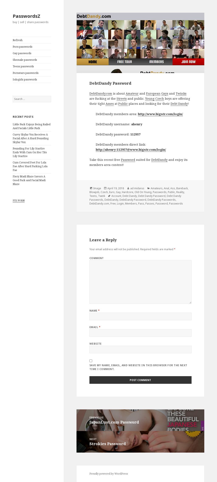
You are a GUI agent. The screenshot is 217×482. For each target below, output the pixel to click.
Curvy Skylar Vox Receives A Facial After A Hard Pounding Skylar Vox (31, 138)
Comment (96, 258)
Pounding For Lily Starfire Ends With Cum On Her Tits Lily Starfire (30, 152)
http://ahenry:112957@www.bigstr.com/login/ (131, 149)
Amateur (132, 93)
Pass (141, 203)
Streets (122, 99)
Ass (172, 188)
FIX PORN (19, 200)
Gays (164, 93)
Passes (149, 203)
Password (128, 160)
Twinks (181, 93)
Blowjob (94, 192)
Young (149, 99)
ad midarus (137, 188)
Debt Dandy (179, 104)
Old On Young (143, 192)
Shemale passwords (25, 60)
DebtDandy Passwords (161, 200)
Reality (180, 192)
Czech (159, 99)
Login (120, 203)
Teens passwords (23, 66)
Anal (166, 188)
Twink (101, 196)
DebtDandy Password (133, 200)
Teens (93, 196)
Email (94, 327)
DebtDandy (159, 160)
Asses (110, 104)
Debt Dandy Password (152, 196)
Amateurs (157, 188)
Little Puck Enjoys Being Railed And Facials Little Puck (31, 126)
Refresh (17, 40)
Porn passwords (22, 46)
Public (123, 104)
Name (94, 310)
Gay (118, 192)
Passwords (160, 192)
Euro (112, 192)
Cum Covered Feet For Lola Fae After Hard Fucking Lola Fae (30, 166)
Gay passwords (22, 53)
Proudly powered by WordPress (108, 473)
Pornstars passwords (26, 73)
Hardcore (127, 192)
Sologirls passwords (25, 79)
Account (116, 196)
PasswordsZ (26, 16)
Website (95, 343)
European (153, 93)
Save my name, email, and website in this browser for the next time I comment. (138, 367)
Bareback (182, 188)
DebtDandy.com (100, 93)
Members (131, 203)
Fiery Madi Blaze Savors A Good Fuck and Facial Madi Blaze (29, 180)
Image (97, 188)
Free (113, 203)
